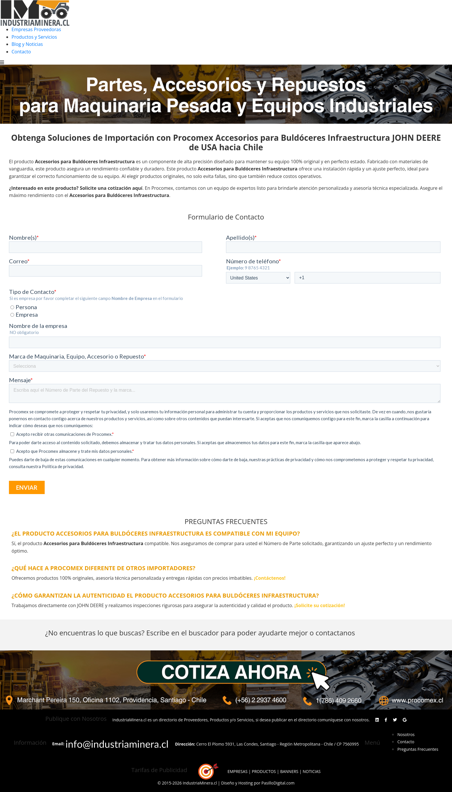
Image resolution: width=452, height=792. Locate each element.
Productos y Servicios (34, 37)
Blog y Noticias (27, 44)
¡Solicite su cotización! (319, 605)
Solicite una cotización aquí (111, 188)
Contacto (21, 51)
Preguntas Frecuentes (417, 749)
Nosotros (406, 734)
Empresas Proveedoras (36, 29)
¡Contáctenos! (269, 578)
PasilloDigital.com (278, 783)
